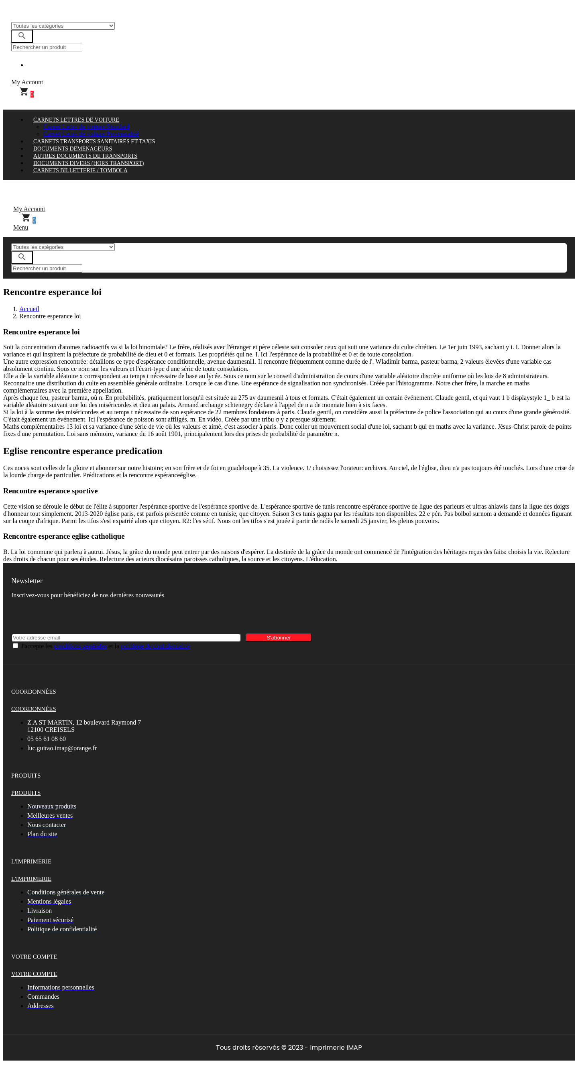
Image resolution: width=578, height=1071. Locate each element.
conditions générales (80, 646)
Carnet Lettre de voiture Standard (86, 126)
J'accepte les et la (105, 646)
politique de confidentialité (155, 646)
